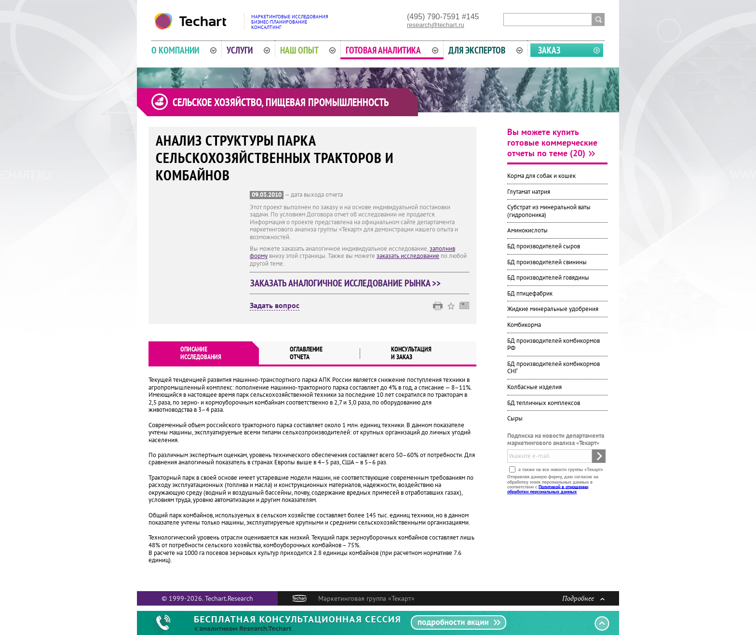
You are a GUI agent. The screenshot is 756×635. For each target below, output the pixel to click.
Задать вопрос (274, 305)
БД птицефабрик (530, 293)
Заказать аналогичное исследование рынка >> (345, 283)
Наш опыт (308, 50)
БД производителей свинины (547, 262)
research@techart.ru (435, 24)
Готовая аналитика (392, 50)
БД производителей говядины (548, 277)
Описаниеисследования (200, 353)
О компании (183, 50)
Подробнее (583, 598)
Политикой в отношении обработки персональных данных (547, 488)
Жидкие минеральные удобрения (552, 309)
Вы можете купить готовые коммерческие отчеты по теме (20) (552, 142)
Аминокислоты (527, 230)
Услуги (248, 50)
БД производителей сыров (543, 246)
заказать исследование (408, 256)
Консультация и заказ (411, 353)
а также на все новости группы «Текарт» (560, 469)
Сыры (515, 418)
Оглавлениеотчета (306, 353)
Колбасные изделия (534, 387)
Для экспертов (485, 50)
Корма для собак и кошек (541, 176)
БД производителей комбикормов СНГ (553, 368)
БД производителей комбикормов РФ (553, 344)
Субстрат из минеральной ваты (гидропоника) (549, 211)
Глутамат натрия (528, 192)
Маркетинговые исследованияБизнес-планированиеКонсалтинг (289, 22)
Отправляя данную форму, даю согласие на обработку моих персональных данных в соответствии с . (552, 484)
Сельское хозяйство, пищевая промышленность (281, 102)
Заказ (549, 50)
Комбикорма (524, 325)
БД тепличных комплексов (543, 403)
